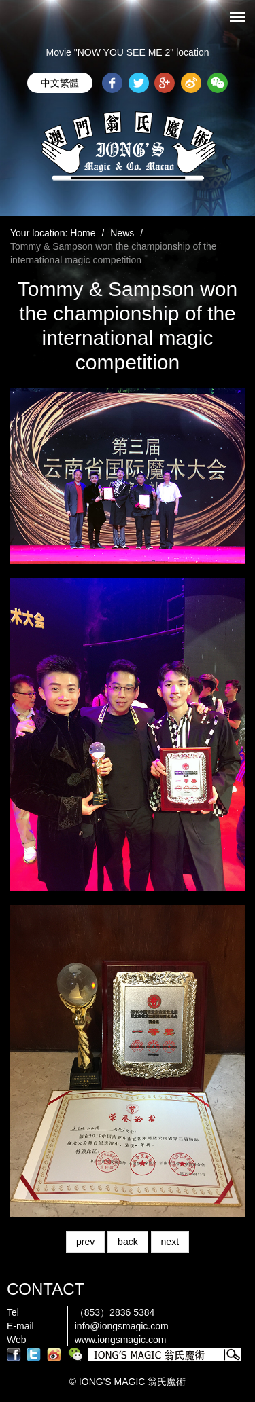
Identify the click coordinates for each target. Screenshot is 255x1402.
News (122, 232)
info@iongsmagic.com (122, 1326)
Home (82, 232)
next (170, 1241)
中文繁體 (60, 82)
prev (85, 1241)
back (128, 1241)
